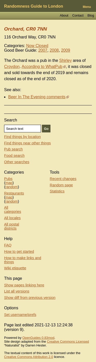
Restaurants (14, 193)
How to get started (19, 251)
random (11, 187)
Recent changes (63, 179)
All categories (12, 209)
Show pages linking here (24, 285)
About (64, 15)
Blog (91, 15)
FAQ (8, 245)
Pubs (8, 179)
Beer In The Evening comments (37, 97)
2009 (65, 50)
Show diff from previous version (30, 298)
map (9, 183)
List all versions (16, 291)
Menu (87, 7)
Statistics (57, 191)
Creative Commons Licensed (68, 341)
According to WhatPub (42, 66)
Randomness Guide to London (33, 6)
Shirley (65, 60)
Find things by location (22, 137)
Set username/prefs (20, 315)
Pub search (13, 149)
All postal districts (11, 226)
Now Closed (37, 46)
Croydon (11, 66)
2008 (54, 50)
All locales (12, 218)
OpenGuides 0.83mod (38, 338)
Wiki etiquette (15, 268)
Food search (14, 156)
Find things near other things (27, 143)
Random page (61, 185)
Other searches (16, 162)
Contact (77, 15)
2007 (42, 50)
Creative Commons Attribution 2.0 (28, 357)
